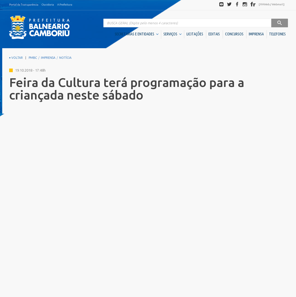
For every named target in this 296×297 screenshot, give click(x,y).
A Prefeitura (64, 4)
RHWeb (265, 4)
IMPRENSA (256, 34)
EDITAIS (214, 34)
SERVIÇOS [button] (172, 34)
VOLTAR (16, 57)
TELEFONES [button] (277, 34)
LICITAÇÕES (194, 34)
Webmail (277, 4)
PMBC (33, 57)
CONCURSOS (234, 34)
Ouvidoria (48, 4)
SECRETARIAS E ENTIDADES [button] (136, 34)
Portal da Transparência (23, 4)
